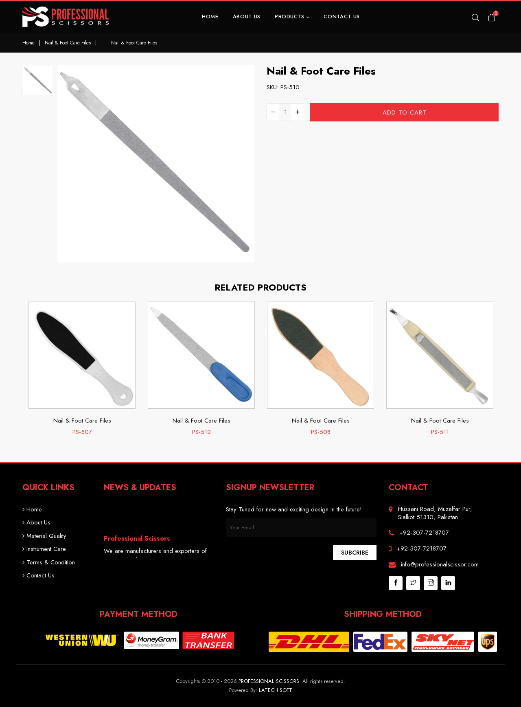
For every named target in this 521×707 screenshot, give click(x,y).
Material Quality (44, 535)
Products (292, 16)
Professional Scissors (269, 681)
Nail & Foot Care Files (68, 42)
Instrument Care (44, 548)
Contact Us (342, 16)
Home (210, 16)
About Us (246, 16)
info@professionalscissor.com (440, 564)
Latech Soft (275, 690)
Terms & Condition (48, 562)
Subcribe (354, 552)
